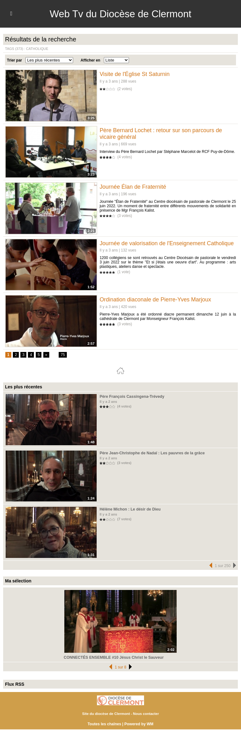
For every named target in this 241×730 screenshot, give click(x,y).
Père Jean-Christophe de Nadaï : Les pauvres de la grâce (150, 453)
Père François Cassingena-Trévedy (130, 396)
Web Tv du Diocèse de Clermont (120, 13)
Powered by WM (138, 724)
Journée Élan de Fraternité (132, 187)
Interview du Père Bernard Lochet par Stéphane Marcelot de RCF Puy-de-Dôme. (166, 151)
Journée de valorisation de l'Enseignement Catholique (166, 243)
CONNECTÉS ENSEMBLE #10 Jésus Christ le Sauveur (112, 657)
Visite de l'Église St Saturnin (134, 74)
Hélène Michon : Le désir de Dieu (128, 509)
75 (63, 355)
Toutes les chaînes (104, 724)
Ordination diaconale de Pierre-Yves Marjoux (155, 299)
